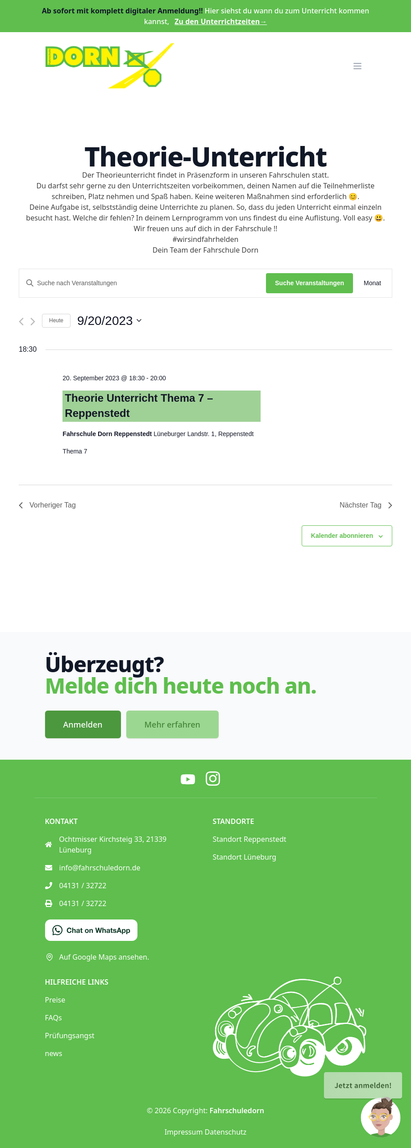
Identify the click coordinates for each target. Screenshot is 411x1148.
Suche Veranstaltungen (309, 283)
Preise (55, 1000)
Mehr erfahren (172, 724)
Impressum (184, 1132)
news (53, 1053)
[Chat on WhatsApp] (91, 930)
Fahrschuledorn (237, 1110)
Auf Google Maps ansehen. (97, 957)
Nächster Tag (366, 505)
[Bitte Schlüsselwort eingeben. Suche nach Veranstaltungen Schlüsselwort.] (142, 283)
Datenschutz (226, 1132)
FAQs (53, 1018)
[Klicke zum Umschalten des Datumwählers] (109, 321)
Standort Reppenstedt (249, 839)
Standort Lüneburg (245, 857)
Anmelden (83, 724)
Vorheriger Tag (47, 505)
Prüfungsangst (70, 1035)
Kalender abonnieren (342, 535)
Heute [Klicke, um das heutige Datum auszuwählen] (56, 320)
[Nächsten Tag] (32, 321)
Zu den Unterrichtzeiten (220, 21)
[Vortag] (21, 321)
